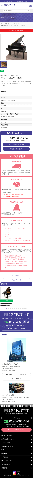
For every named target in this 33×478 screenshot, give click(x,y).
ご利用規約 (4, 457)
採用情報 (4, 468)
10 (24, 308)
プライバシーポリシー (8, 461)
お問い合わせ (5, 464)
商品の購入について (7, 439)
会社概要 (4, 453)
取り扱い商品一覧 (7, 435)
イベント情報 (5, 442)
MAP (28, 397)
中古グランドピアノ (15, 24)
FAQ (2, 450)
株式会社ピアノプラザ (16, 314)
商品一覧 (7, 24)
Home (2, 24)
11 (25, 308)
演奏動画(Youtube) (7, 446)
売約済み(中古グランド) (6, 25)
